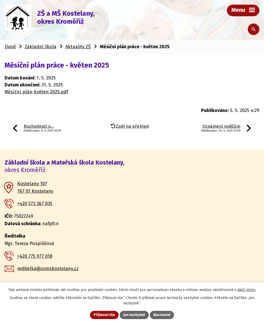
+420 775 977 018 (34, 256)
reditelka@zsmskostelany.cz (48, 268)
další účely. (246, 290)
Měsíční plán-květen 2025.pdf (36, 92)
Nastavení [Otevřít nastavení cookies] (161, 315)
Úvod (10, 47)
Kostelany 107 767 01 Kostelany (35, 187)
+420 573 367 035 (34, 203)
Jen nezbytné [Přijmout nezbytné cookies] (134, 315)
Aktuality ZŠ (78, 47)
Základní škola (40, 47)
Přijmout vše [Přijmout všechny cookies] (104, 315)
